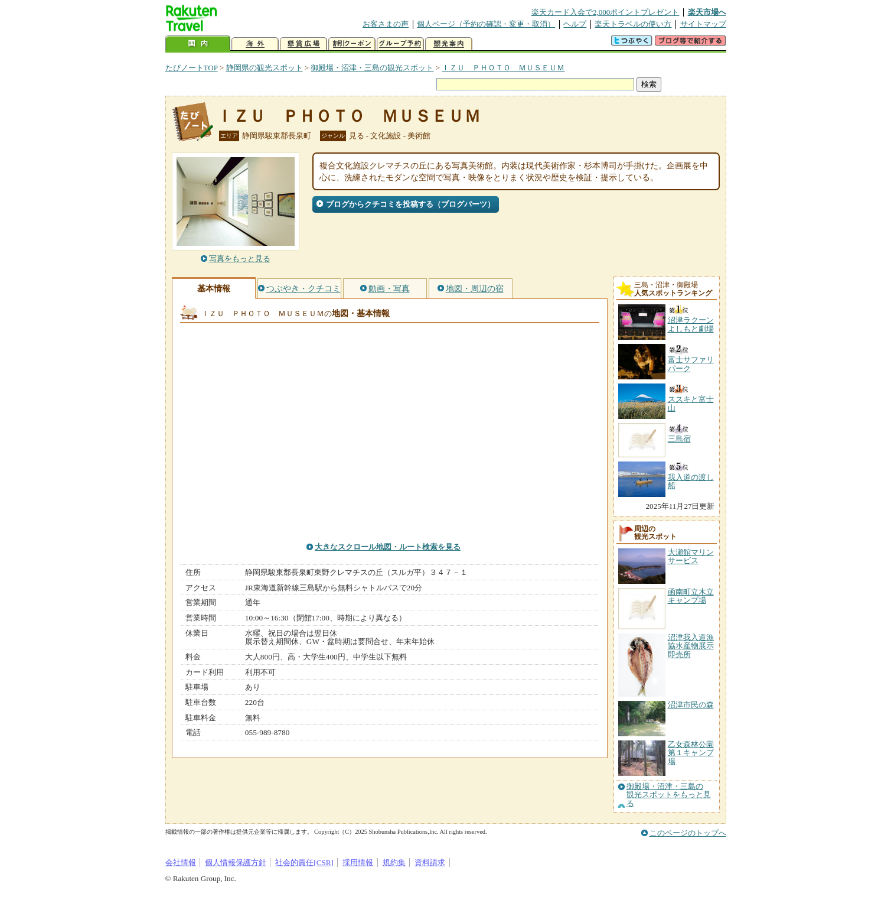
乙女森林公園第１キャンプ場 (691, 753)
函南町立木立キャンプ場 (691, 595)
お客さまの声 (386, 24)
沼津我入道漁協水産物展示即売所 (691, 646)
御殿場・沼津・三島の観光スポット (372, 67)
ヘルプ (574, 24)
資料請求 (430, 862)
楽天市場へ (707, 12)
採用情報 (357, 862)
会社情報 (180, 862)
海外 (255, 44)
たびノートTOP (191, 67)
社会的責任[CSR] (304, 862)
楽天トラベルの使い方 (633, 24)
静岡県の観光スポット (264, 67)
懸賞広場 (303, 44)
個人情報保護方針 (235, 862)
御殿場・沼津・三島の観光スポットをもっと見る (668, 795)
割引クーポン (352, 44)
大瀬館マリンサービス (691, 556)
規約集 (394, 862)
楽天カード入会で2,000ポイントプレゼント (605, 12)
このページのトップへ (688, 832)
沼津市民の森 (691, 704)
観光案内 (448, 44)
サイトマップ (703, 24)
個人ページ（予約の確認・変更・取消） (486, 24)
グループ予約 (400, 44)
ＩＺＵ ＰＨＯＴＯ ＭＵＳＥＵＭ (503, 67)
